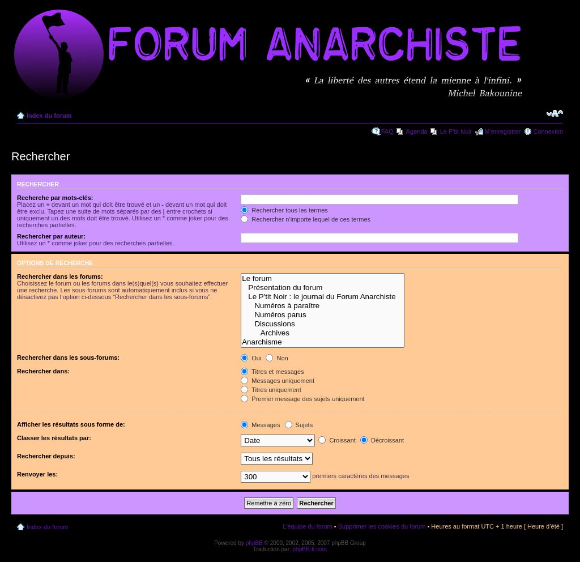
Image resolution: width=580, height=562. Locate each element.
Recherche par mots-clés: (55, 197)
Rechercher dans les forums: (60, 276)
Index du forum (49, 115)
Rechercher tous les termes (284, 210)
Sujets (299, 425)
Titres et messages (272, 371)
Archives (322, 333)
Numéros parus (322, 315)
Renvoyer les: (37, 474)
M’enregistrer (502, 131)
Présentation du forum (322, 287)
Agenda (417, 131)
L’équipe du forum (307, 526)
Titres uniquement (271, 389)
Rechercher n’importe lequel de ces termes (305, 219)
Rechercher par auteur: (51, 236)
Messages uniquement (277, 380)
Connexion (548, 131)
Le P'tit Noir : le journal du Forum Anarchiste (322, 296)
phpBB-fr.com (310, 549)
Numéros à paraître (322, 305)
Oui (251, 358)
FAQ (387, 131)
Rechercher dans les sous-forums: (68, 357)
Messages (260, 425)
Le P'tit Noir (456, 131)
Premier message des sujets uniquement (302, 398)
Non (277, 358)
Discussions (322, 324)
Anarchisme (322, 342)
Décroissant (382, 440)
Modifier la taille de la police (555, 113)
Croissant (337, 440)
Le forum (322, 278)
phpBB (254, 543)
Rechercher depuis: (46, 456)
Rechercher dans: (43, 371)
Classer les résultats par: (54, 438)
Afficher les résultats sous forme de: (71, 424)
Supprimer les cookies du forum (382, 526)
